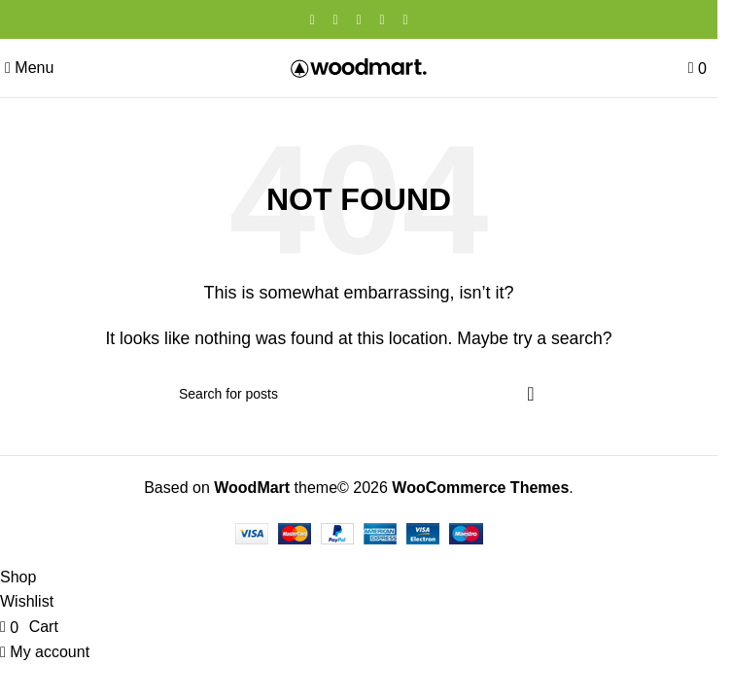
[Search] (358, 393)
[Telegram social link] (405, 20)
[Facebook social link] (312, 20)
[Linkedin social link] (382, 20)
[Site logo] (359, 66)
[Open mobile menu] (29, 67)
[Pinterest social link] (358, 20)
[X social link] (335, 20)
